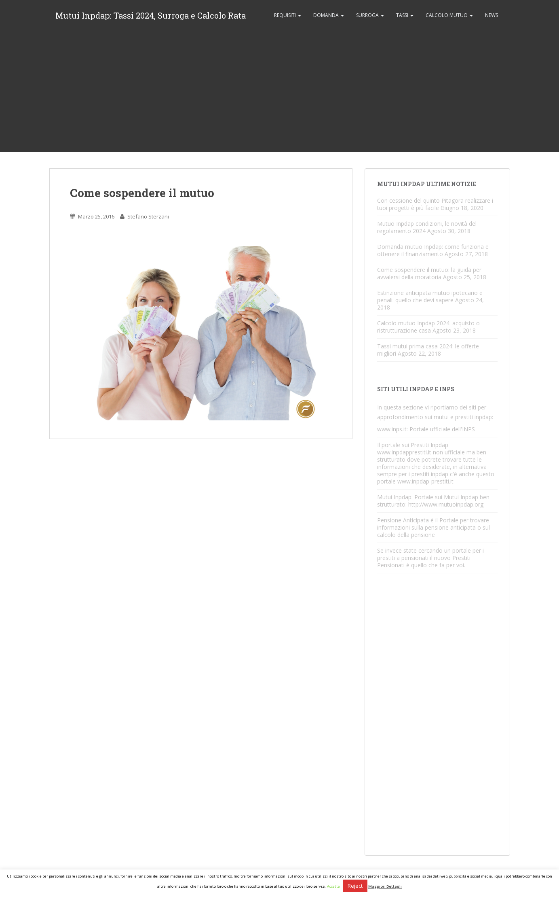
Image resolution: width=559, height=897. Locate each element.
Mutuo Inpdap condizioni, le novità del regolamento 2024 (427, 227)
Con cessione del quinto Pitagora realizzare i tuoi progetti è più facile (435, 204)
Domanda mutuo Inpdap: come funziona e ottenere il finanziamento (433, 250)
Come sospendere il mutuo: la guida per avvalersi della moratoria (429, 273)
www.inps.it (392, 429)
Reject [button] (355, 885)
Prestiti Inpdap (429, 445)
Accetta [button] (333, 886)
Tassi (404, 15)
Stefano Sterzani (148, 216)
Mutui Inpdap (394, 497)
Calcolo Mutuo (449, 15)
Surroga (370, 15)
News (491, 15)
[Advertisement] (279, 91)
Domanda (328, 15)
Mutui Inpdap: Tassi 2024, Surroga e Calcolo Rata (150, 15)
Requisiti (287, 15)
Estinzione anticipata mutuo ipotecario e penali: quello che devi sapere (430, 296)
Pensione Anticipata (403, 520)
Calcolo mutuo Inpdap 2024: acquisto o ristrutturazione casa (428, 326)
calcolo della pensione (406, 535)
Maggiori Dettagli (385, 886)
